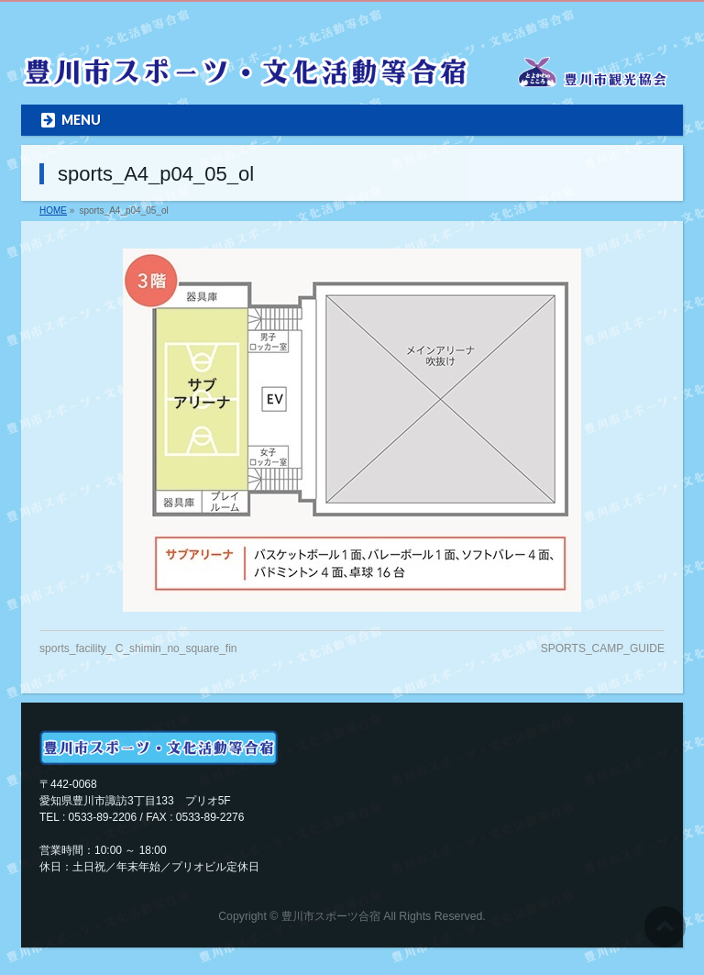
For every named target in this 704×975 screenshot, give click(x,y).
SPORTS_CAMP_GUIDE (603, 648)
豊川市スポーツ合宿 (330, 916)
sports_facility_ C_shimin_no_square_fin (137, 648)
